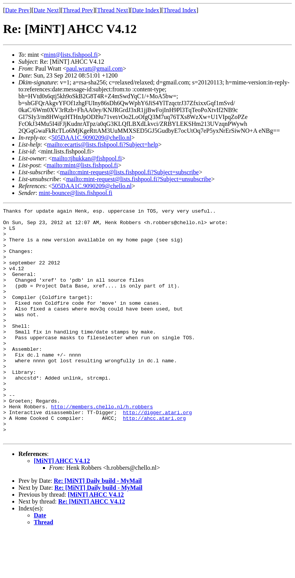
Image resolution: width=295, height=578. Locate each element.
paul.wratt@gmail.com (94, 68)
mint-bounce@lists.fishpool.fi (76, 193)
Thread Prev (78, 10)
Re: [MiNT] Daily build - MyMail (98, 527)
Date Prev (17, 10)
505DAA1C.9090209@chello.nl (91, 137)
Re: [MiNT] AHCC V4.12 (91, 547)
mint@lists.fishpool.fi (71, 54)
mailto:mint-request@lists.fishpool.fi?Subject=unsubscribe (138, 179)
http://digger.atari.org (157, 453)
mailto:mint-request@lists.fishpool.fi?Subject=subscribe (129, 172)
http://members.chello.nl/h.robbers (102, 446)
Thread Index (179, 10)
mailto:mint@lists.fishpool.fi (82, 165)
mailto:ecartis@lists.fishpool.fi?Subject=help (102, 144)
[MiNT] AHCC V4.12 (62, 507)
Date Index (145, 10)
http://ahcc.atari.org (154, 460)
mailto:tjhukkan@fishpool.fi (87, 158)
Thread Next (112, 10)
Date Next (46, 10)
